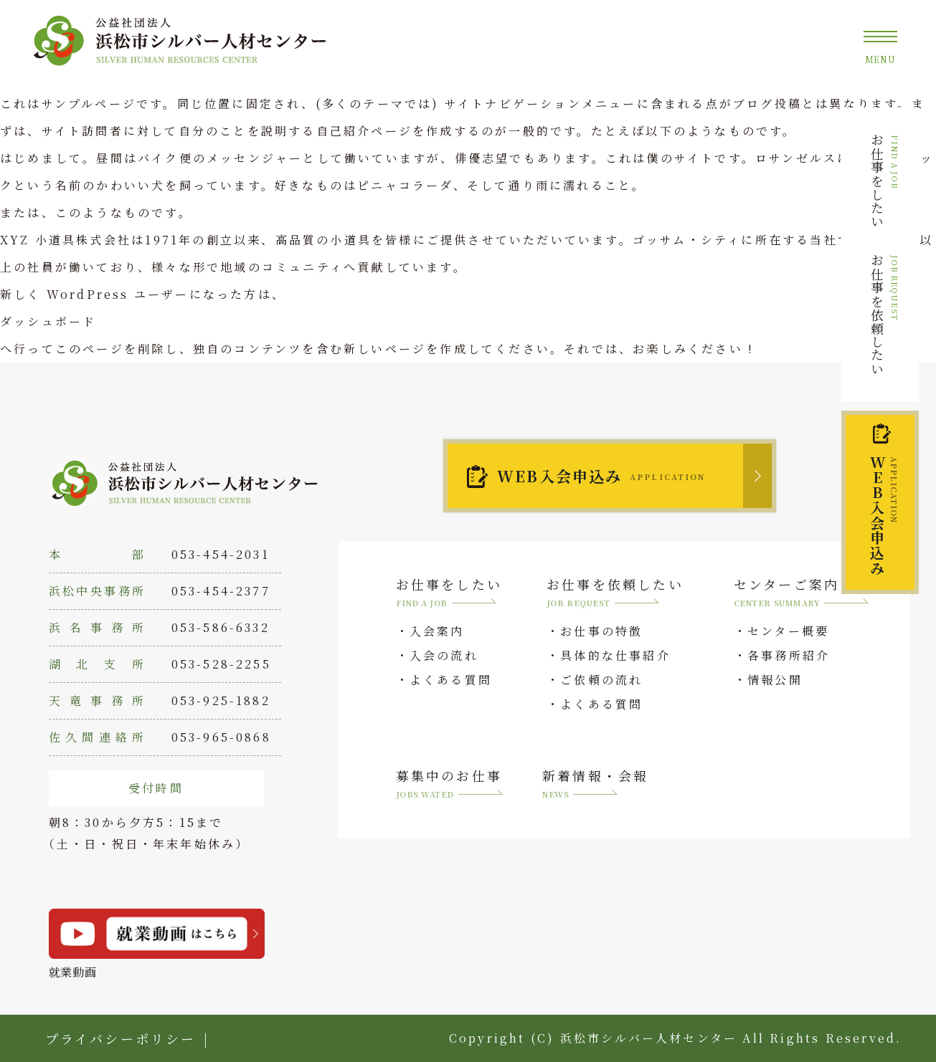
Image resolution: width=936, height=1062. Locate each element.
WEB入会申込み (601, 475)
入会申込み (883, 515)
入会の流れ (444, 655)
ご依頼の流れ (601, 679)
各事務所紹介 (788, 655)
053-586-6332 (220, 627)
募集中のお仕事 (450, 785)
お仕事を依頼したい (884, 314)
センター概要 (788, 631)
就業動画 (157, 944)
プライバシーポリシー (121, 1038)
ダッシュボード (48, 321)
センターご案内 (801, 593)
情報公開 (775, 679)
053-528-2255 (221, 664)
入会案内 (437, 631)
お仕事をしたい (884, 180)
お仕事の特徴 (601, 631)
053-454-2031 (220, 554)
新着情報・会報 (595, 785)
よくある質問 (451, 679)
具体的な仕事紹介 (615, 655)
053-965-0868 (221, 737)
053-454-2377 (220, 591)
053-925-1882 (220, 700)
